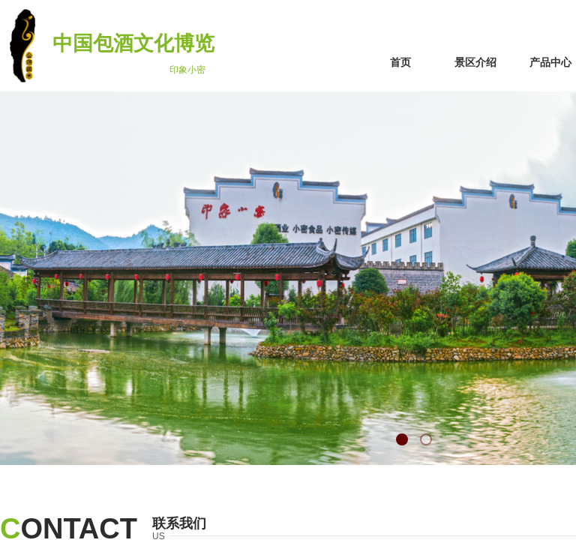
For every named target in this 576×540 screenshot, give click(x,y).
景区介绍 (475, 62)
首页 (400, 62)
